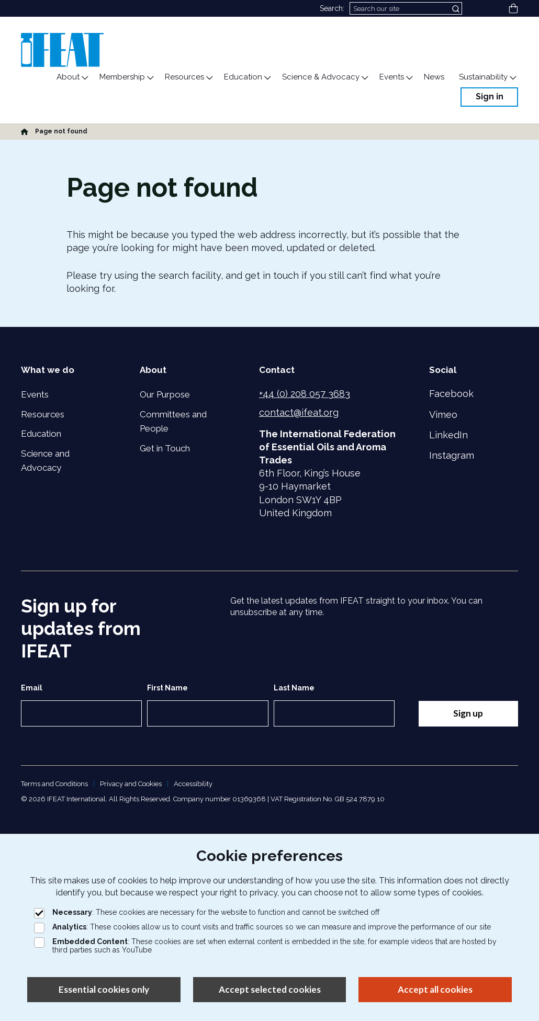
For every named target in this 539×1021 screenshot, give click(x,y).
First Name (167, 688)
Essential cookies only (104, 989)
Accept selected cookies (270, 989)
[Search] (406, 8)
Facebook (451, 393)
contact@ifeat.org (299, 412)
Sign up (468, 713)
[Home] (24, 131)
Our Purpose (165, 394)
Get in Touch (165, 448)
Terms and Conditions (54, 784)
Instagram (451, 455)
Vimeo (443, 414)
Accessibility (193, 784)
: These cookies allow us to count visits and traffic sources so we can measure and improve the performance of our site (262, 927)
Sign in (489, 96)
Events (35, 394)
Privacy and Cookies (131, 784)
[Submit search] (457, 8)
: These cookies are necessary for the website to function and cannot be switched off (206, 912)
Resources (42, 414)
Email (31, 688)
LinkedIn (448, 434)
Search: (332, 8)
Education (41, 433)
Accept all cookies (435, 989)
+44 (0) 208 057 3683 (304, 393)
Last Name (294, 688)
